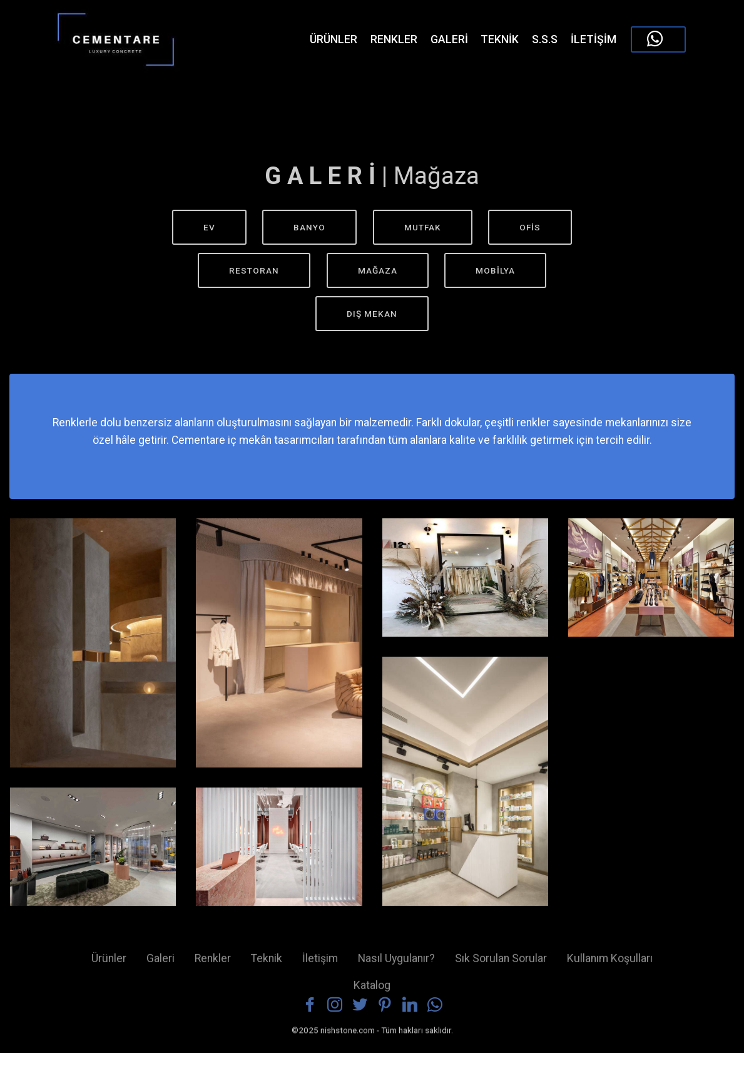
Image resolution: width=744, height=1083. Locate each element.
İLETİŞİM (593, 39)
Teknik (266, 964)
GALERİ (449, 39)
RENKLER (393, 39)
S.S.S (545, 39)
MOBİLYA (495, 270)
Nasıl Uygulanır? (396, 964)
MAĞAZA (377, 270)
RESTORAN (254, 270)
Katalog (372, 991)
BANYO (309, 227)
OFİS (530, 227)
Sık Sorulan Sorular (501, 964)
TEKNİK (500, 39)
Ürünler (108, 964)
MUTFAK (422, 227)
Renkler (213, 964)
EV (209, 227)
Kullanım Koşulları (610, 964)
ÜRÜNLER (323, 39)
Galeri (160, 964)
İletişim (320, 964)
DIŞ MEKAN (372, 314)
